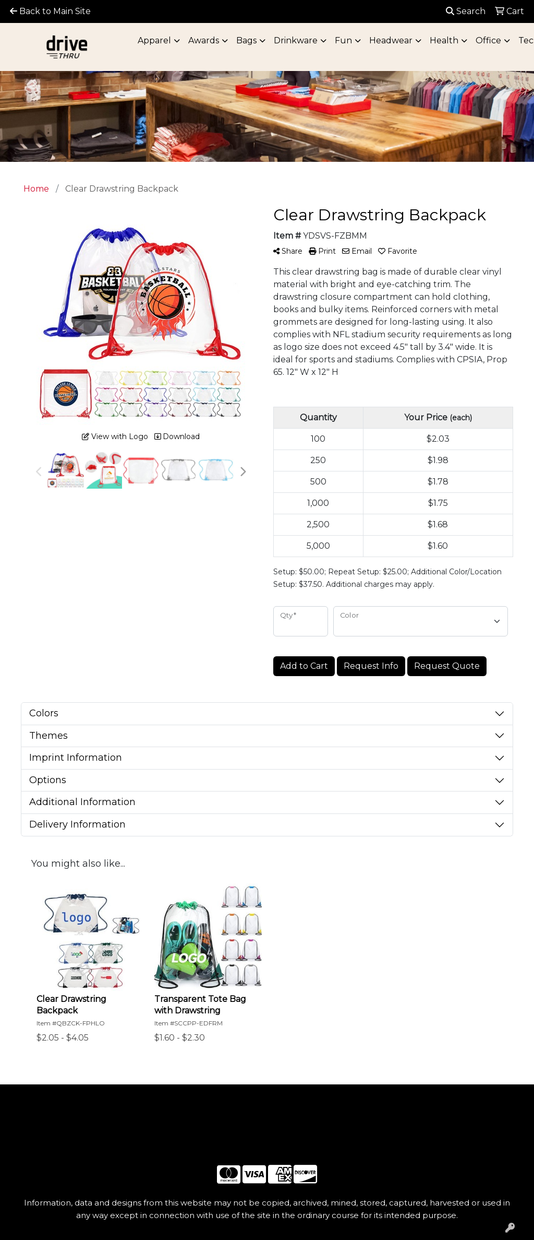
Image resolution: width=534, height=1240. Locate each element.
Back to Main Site (50, 11)
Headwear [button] (390, 40)
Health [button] (444, 40)
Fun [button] (343, 40)
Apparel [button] (154, 40)
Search (466, 11)
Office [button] (488, 40)
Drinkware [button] (296, 40)
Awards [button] (203, 40)
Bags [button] (246, 40)
